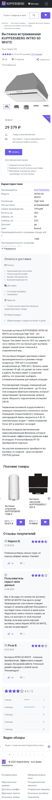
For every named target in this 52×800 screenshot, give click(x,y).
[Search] (16, 15)
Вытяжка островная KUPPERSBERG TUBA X (12, 510)
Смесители (33, 797)
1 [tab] (19, 529)
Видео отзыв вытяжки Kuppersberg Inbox (24, 745)
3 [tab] (28, 529)
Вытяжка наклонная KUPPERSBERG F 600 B (37, 503)
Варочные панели (11, 793)
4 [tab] (32, 529)
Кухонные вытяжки (38, 793)
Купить (13, 152)
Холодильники (9, 775)
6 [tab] (30, 754)
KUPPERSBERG (41, 190)
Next (49, 498)
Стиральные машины (39, 789)
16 (10, 563)
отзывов (36, 54)
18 (10, 677)
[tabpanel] (14, 497)
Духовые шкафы (11, 789)
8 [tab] (38, 754)
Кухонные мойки (10, 797)
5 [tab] (26, 754)
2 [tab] (24, 529)
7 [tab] (34, 754)
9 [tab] (42, 754)
